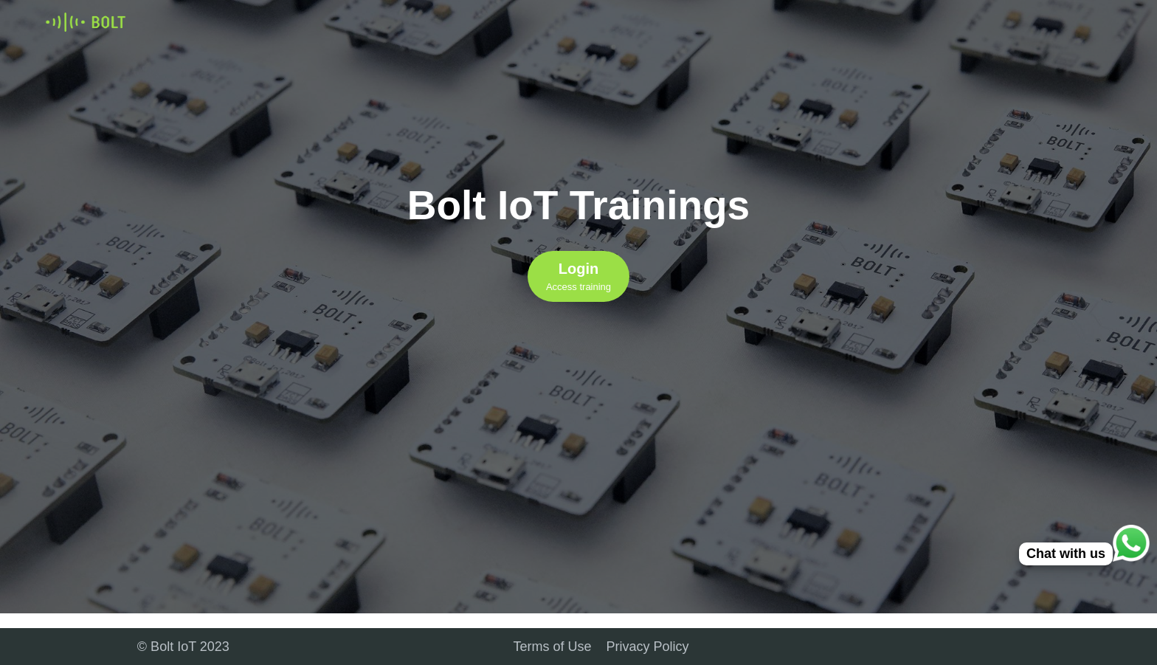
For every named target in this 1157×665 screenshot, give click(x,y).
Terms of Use (553, 646)
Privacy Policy (648, 646)
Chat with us (1065, 553)
